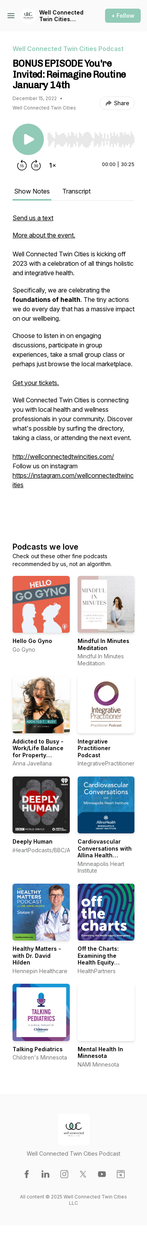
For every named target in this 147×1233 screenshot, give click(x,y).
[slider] (90, 140)
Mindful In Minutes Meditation (103, 644)
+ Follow (122, 15)
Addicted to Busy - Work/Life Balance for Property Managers (38, 751)
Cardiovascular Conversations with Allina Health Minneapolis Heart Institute (105, 855)
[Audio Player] (90, 137)
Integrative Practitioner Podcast (94, 748)
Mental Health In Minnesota (100, 1052)
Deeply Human (33, 841)
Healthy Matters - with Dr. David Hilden (37, 955)
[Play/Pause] (28, 139)
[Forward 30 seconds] (36, 165)
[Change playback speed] (52, 165)
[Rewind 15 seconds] (21, 165)
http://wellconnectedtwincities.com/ (63, 456)
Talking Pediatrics (38, 1049)
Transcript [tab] (76, 191)
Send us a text (33, 218)
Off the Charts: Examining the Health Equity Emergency (98, 959)
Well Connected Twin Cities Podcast (61, 16)
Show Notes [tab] (32, 191)
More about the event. (44, 235)
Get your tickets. (36, 383)
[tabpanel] (73, 369)
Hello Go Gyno (32, 641)
